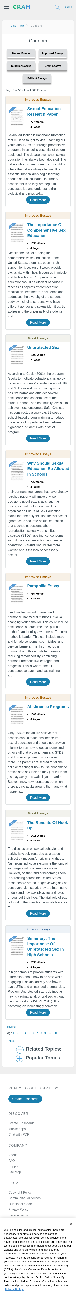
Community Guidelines (24, 1164)
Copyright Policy (19, 1159)
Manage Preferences (23, 1187)
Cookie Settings (13, 1270)
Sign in (68, 6)
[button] (6, 7)
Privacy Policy (18, 1176)
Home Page (17, 25)
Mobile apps (17, 1095)
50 (55, 999)
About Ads (9, 1260)
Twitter (22, 1218)
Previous (10, 993)
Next (11, 1007)
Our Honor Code (20, 1170)
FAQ (11, 1127)
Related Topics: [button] (43, 1015)
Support (13, 1132)
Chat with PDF (18, 1101)
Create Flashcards (25, 1065)
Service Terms (18, 1181)
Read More (38, 196)
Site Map (14, 1138)
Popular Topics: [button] (44, 1024)
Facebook (24, 1207)
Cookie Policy (11, 1254)
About (12, 1121)
